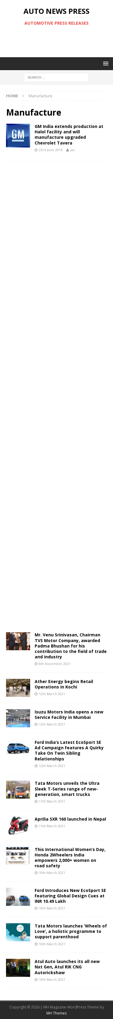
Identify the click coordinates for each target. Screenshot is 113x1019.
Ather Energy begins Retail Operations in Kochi (64, 684)
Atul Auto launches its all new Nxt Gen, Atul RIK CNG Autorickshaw (67, 966)
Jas (73, 150)
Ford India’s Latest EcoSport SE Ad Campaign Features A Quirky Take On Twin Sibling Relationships (69, 750)
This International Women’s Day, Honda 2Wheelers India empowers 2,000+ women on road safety (70, 858)
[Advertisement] (59, 41)
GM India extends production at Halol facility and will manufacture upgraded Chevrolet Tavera (69, 134)
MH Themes (56, 1013)
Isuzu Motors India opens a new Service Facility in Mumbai (69, 714)
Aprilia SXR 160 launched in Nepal (70, 819)
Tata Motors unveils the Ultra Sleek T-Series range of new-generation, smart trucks (67, 788)
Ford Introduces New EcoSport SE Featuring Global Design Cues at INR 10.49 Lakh (70, 895)
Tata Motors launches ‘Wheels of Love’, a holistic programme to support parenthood (71, 931)
